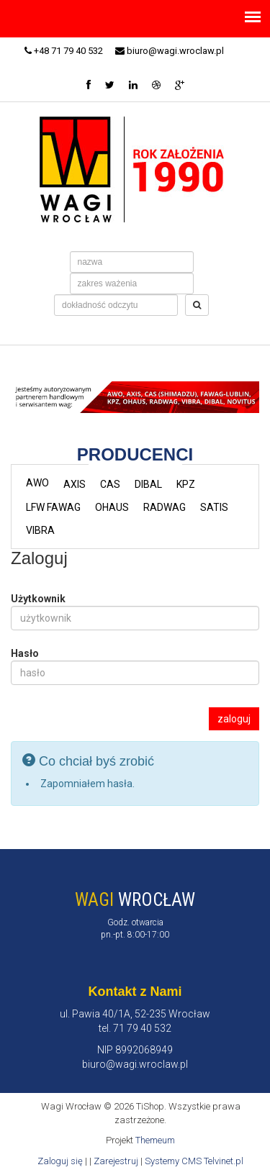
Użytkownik (38, 598)
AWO (37, 483)
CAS (110, 484)
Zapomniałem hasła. (87, 783)
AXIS (74, 484)
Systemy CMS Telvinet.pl (194, 1161)
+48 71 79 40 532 (63, 50)
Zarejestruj (116, 1161)
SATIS (214, 507)
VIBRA (40, 530)
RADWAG (164, 507)
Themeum (155, 1140)
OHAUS (112, 507)
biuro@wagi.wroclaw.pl (169, 50)
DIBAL (148, 484)
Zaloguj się (60, 1161)
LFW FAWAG (53, 507)
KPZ (185, 484)
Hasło (25, 653)
